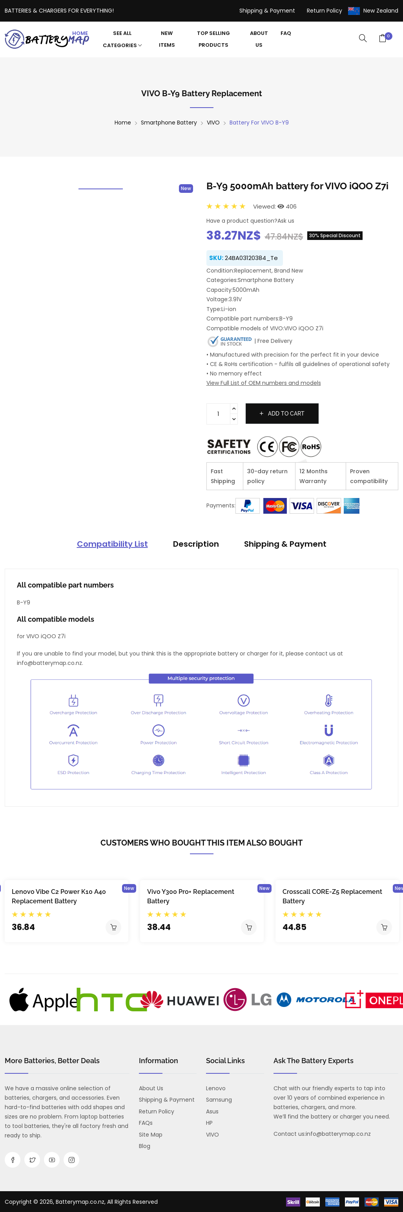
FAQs (146, 1123)
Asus (212, 1111)
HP (209, 1123)
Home (80, 33)
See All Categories (122, 39)
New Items (167, 39)
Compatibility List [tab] (112, 543)
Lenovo (216, 1088)
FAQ (286, 33)
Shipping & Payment (267, 11)
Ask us (285, 221)
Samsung (219, 1100)
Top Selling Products (213, 39)
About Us (259, 39)
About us (151, 1088)
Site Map (150, 1135)
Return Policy (324, 11)
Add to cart (282, 413)
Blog (144, 1146)
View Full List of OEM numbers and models (263, 383)
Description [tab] (196, 543)
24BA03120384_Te (251, 258)
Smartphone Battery (169, 122)
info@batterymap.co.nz (338, 1134)
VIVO (213, 122)
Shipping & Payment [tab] (285, 543)
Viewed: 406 (275, 206)
